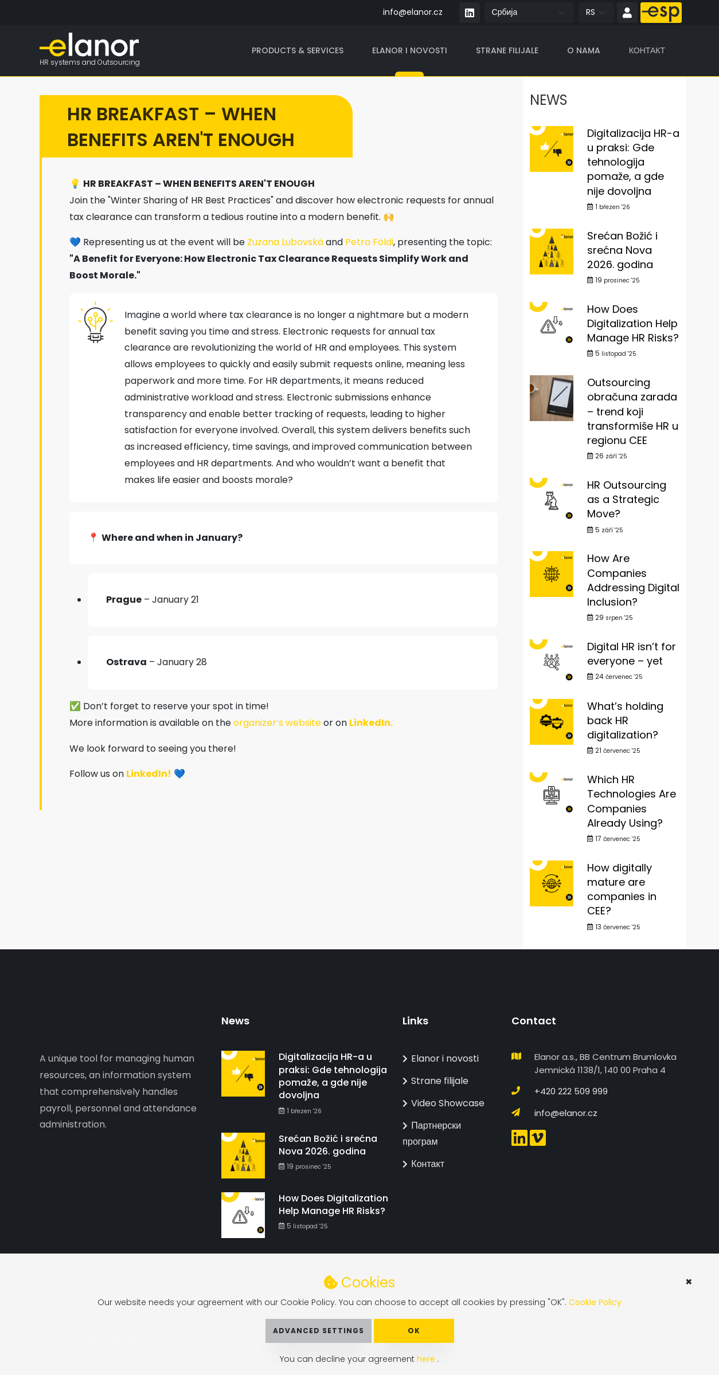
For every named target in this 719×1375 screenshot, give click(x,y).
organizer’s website (277, 723)
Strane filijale (507, 51)
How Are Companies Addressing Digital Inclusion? (633, 581)
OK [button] (414, 1330)
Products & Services (297, 51)
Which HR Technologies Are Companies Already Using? (631, 802)
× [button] (689, 1282)
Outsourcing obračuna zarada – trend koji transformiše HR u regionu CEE (632, 412)
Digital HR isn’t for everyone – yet (631, 654)
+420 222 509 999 (571, 1091)
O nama (583, 51)
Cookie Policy (595, 1302)
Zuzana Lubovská (285, 243)
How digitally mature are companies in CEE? (622, 890)
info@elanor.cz (413, 12)
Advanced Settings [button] (318, 1330)
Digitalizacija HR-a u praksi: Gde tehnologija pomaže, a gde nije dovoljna (633, 163)
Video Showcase (443, 1103)
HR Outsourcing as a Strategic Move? (626, 500)
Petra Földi (369, 243)
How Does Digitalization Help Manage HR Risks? (633, 323)
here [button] (427, 1359)
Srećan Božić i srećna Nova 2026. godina (622, 250)
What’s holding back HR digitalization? (625, 721)
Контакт (647, 51)
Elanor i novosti (409, 51)
